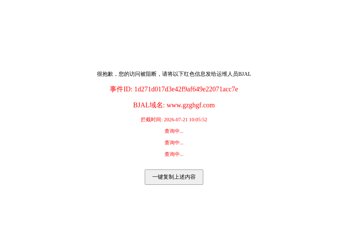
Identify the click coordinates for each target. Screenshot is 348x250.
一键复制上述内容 (174, 177)
